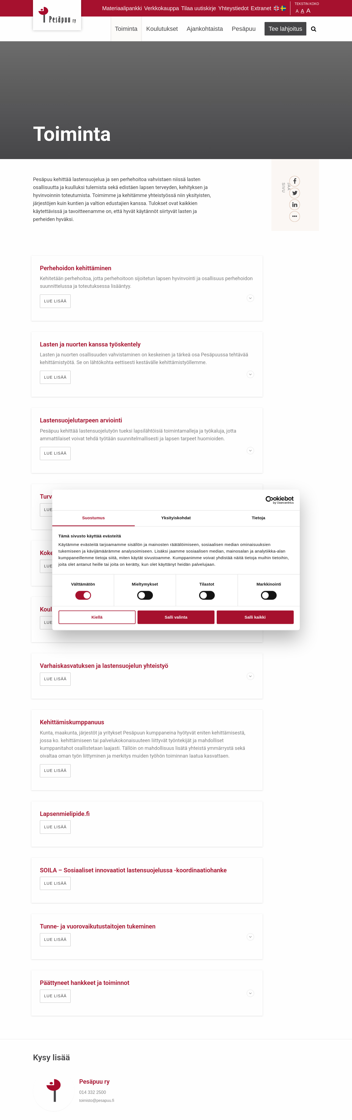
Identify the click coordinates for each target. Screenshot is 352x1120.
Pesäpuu (57, 15)
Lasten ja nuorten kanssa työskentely (240, 268)
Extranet (261, 8)
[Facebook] (295, 181)
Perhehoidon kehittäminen (77, 268)
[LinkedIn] (295, 205)
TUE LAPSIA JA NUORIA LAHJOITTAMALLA (176, 887)
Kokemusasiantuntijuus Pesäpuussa (91, 451)
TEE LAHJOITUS (107, 1071)
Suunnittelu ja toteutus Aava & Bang (279, 1111)
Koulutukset (162, 28)
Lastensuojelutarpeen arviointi (83, 359)
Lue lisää (57, 309)
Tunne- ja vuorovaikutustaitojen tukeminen (99, 687)
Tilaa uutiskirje (198, 8)
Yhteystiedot (233, 8)
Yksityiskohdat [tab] (176, 517)
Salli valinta (176, 617)
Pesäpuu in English (276, 8)
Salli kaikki (255, 617)
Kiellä (96, 617)
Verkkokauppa (161, 8)
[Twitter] (295, 193)
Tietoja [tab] (258, 517)
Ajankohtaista (205, 28)
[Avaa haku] (313, 29)
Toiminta (126, 28)
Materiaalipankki (122, 8)
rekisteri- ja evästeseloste (106, 1111)
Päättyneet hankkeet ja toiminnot (235, 687)
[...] (295, 217)
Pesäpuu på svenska (283, 8)
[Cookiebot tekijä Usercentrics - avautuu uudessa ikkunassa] (270, 500)
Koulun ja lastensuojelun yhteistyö (236, 451)
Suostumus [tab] (93, 517)
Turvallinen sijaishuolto (221, 359)
